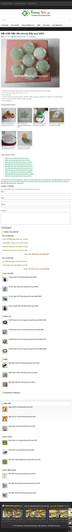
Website (3, 204)
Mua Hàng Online (20, 3)
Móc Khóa (46, 25)
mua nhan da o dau (6, 181)
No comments (32, 36)
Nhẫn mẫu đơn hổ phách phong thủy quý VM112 (18, 162)
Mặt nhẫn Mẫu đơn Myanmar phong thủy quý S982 (19, 174)
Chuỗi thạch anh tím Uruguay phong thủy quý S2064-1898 (27, 351)
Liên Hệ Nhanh (32, 3)
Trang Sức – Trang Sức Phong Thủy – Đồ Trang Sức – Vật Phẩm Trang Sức (38, 528)
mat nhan (26, 179)
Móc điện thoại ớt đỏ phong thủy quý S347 (22, 495)
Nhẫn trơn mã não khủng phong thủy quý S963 (18, 176)
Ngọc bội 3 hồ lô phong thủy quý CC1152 (22, 428)
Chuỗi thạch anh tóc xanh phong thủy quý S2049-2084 (26, 332)
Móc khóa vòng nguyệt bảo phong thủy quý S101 (25, 462)
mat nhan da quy (46, 179)
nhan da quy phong (33, 181)
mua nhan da (66, 179)
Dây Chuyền (15, 25)
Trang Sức (4, 25)
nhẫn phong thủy (55, 181)
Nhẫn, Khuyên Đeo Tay (19, 36)
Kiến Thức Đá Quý (21, 29)
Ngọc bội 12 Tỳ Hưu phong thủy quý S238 (22, 419)
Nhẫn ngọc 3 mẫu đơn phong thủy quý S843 (17, 160)
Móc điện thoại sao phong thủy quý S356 (22, 476)
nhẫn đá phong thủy (11, 183)
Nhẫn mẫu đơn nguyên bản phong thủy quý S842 (19, 170)
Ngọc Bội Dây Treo (7, 29)
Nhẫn (38, 25)
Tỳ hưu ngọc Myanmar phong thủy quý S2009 (23, 289)
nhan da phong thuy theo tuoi (19, 181)
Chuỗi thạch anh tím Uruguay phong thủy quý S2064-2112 (27, 341)
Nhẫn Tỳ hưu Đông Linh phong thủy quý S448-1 (18, 172)
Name (3, 191)
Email (3, 198)
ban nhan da (6, 179)
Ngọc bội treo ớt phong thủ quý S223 (21, 409)
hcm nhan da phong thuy (16, 179)
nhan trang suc (64, 181)
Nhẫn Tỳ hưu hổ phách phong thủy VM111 (17, 158)
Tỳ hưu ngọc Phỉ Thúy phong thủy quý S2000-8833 (25, 298)
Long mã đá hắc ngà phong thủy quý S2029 (23, 279)
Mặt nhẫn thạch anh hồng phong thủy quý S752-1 (19, 166)
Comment (3, 210)
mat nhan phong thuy (57, 179)
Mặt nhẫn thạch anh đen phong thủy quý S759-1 (18, 164)
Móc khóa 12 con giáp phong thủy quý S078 (23, 442)
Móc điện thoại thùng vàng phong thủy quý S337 (24, 485)
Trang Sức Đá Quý (6, 3)
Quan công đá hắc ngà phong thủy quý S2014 (23, 308)
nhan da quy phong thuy (44, 181)
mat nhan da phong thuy (35, 179)
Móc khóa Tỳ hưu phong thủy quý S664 (21, 452)
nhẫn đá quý (20, 183)
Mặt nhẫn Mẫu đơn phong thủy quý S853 (22, 384)
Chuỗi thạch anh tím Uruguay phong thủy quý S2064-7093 (27, 322)
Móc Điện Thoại (57, 25)
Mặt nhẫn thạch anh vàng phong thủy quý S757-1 (19, 168)
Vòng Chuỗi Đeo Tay (28, 25)
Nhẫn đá (3, 183)
